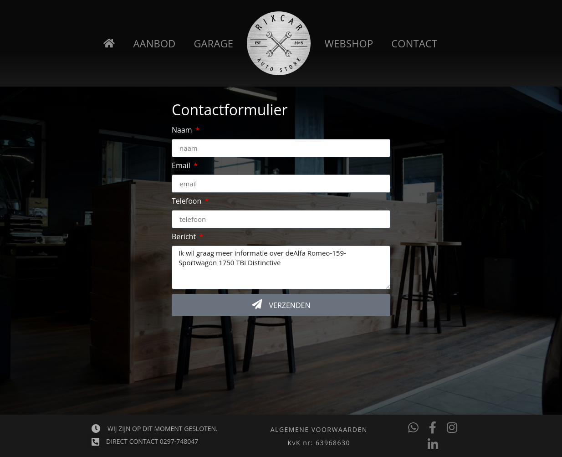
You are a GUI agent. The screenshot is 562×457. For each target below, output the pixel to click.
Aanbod (154, 43)
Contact (414, 43)
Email (182, 166)
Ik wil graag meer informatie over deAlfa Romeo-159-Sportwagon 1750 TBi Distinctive (281, 267)
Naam (183, 130)
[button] (319, 443)
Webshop (349, 43)
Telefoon (187, 201)
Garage (213, 43)
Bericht (185, 237)
